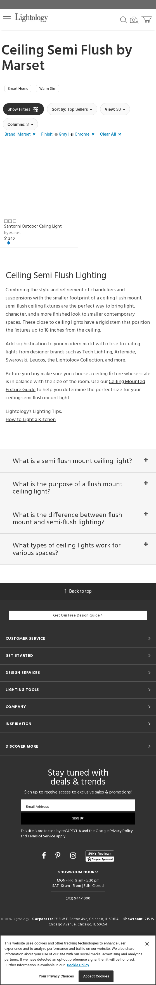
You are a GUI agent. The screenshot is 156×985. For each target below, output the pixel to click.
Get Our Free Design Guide (78, 657)
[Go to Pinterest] (58, 898)
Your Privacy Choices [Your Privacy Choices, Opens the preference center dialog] (56, 976)
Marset (23, 66)
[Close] (147, 944)
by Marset (12, 235)
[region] (78, 960)
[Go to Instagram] (74, 898)
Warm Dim (57, 89)
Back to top (77, 633)
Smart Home (21, 89)
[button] (7, 19)
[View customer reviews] (100, 898)
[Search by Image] (134, 20)
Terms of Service (41, 878)
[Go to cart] (147, 18)
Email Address (37, 848)
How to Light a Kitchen (31, 422)
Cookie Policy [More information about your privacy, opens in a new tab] (78, 965)
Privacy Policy (121, 873)
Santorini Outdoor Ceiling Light (33, 228)
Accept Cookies (96, 976)
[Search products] (123, 19)
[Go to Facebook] (44, 898)
